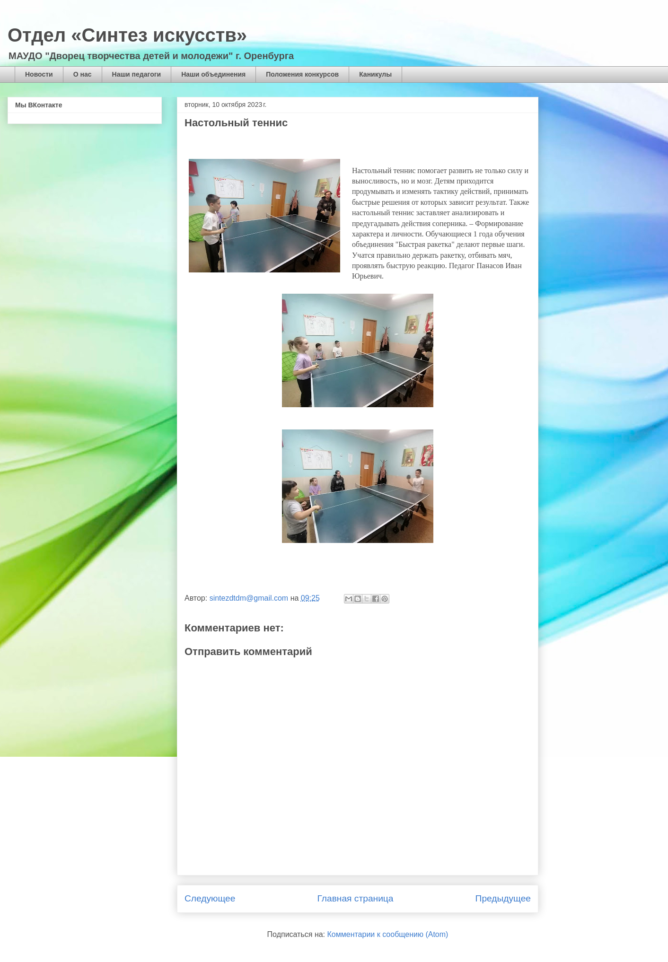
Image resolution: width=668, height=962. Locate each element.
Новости (39, 74)
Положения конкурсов (302, 74)
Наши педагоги (136, 74)
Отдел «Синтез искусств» (127, 35)
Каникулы (375, 74)
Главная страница (355, 898)
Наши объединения (213, 74)
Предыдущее (503, 898)
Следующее (210, 898)
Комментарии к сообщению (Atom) (387, 934)
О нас (82, 74)
